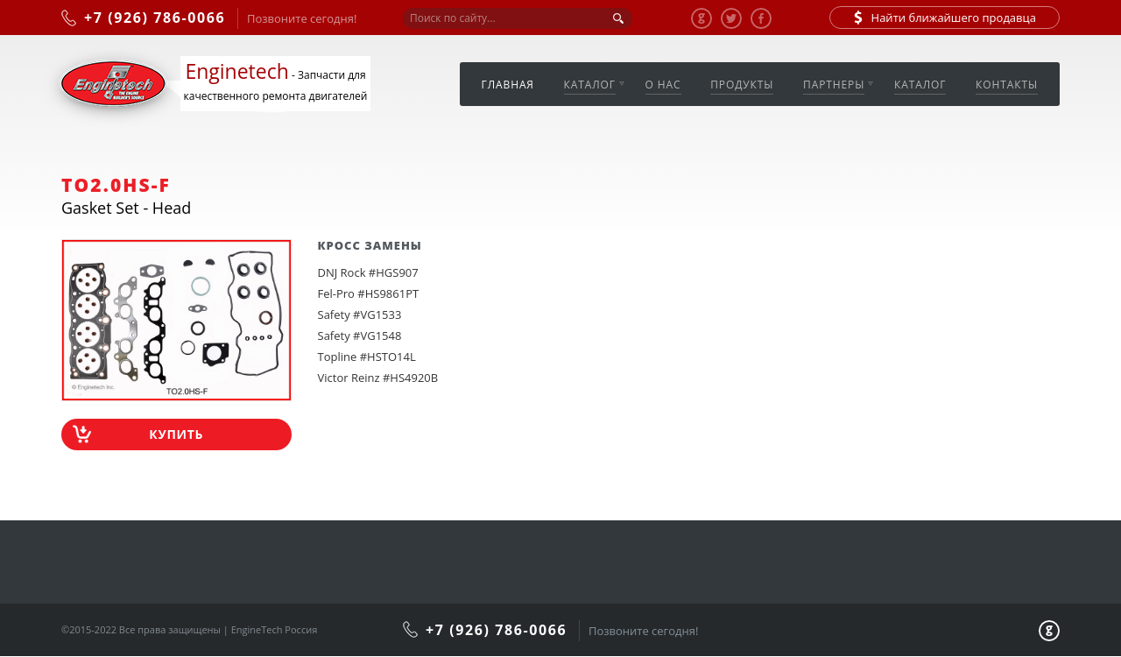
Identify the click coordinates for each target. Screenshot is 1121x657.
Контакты (1007, 84)
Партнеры (833, 84)
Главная (508, 84)
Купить (176, 434)
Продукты (741, 84)
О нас (663, 84)
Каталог (590, 84)
